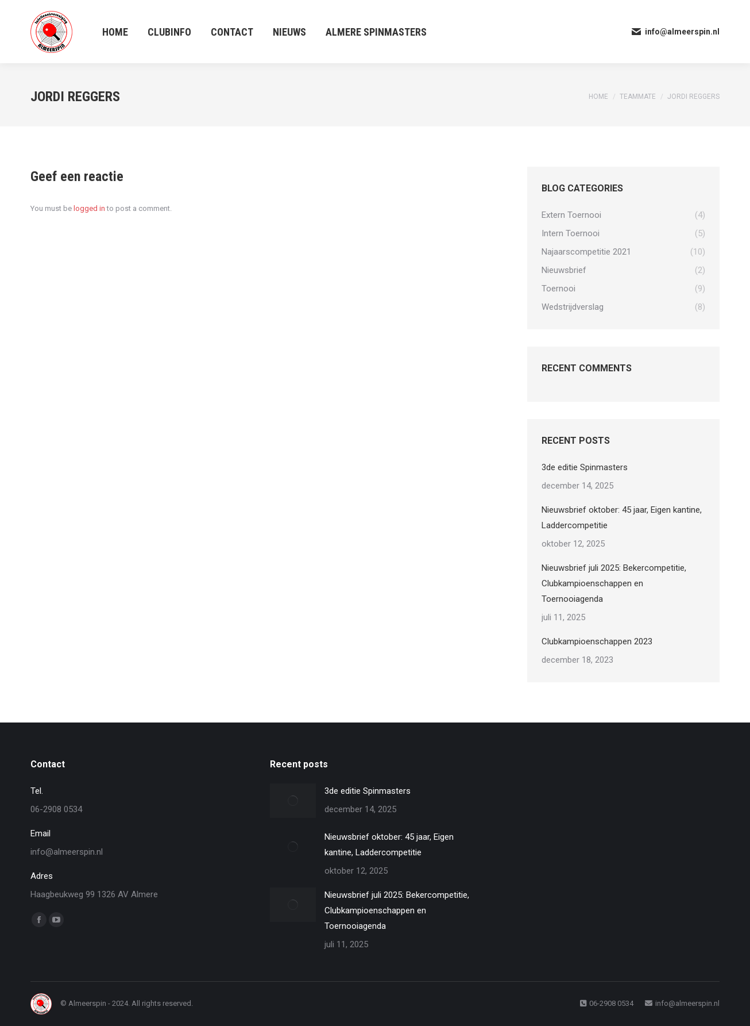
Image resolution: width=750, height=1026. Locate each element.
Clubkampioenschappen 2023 (597, 641)
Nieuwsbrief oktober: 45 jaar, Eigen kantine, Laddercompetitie (622, 518)
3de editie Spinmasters (585, 467)
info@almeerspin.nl (675, 31)
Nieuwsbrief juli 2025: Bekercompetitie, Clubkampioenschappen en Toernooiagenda (614, 583)
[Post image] (293, 800)
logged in (89, 208)
